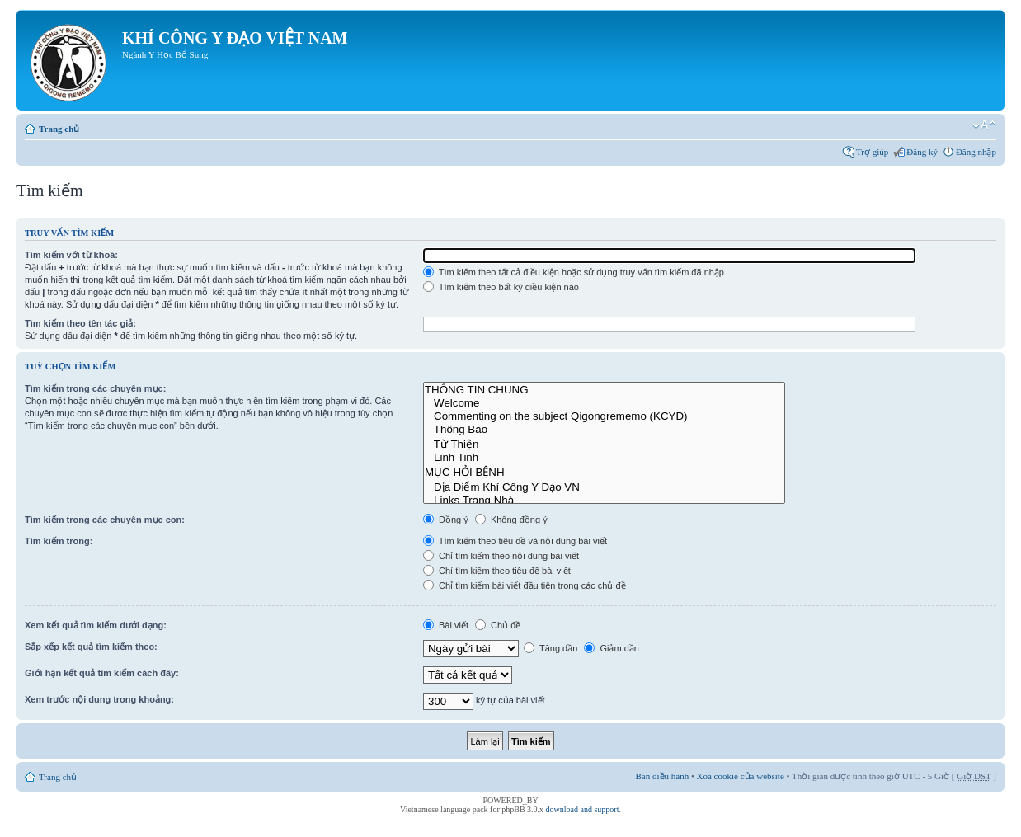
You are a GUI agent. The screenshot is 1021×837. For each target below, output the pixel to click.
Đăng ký (922, 152)
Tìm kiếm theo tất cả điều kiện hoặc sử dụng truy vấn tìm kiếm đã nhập (573, 272)
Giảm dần (611, 648)
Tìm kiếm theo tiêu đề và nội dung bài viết (515, 541)
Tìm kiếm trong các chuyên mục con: (105, 519)
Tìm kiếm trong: (58, 541)
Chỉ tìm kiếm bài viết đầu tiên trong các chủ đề (524, 585)
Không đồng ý (511, 519)
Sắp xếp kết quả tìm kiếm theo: (91, 646)
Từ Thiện (604, 443)
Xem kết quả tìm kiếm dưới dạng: (96, 625)
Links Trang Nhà (604, 500)
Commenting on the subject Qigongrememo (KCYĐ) (604, 416)
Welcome (604, 403)
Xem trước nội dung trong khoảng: (99, 699)
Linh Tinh (604, 457)
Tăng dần (550, 648)
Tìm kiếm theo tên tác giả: (80, 323)
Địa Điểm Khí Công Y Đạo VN (604, 486)
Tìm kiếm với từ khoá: (71, 255)
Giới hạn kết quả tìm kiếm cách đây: (102, 673)
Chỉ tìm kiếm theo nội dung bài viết (501, 556)
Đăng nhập (976, 152)
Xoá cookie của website (740, 776)
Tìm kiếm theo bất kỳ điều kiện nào (501, 287)
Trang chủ (59, 129)
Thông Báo (604, 429)
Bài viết (445, 625)
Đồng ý (445, 519)
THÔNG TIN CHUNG (604, 390)
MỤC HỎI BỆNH (604, 471)
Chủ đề (497, 625)
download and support (582, 809)
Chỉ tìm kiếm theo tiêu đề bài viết (497, 571)
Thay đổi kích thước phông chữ (984, 125)
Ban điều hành (662, 776)
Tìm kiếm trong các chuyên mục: (95, 388)
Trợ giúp (872, 152)
